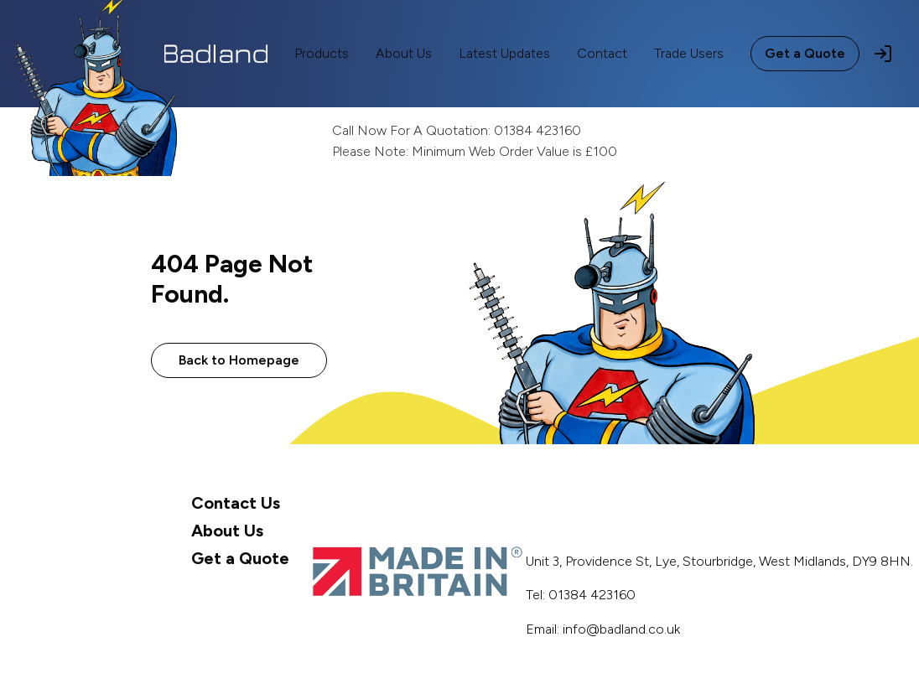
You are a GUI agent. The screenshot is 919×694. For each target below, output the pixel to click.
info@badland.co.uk (621, 629)
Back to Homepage (239, 360)
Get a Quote (805, 53)
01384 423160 (537, 130)
